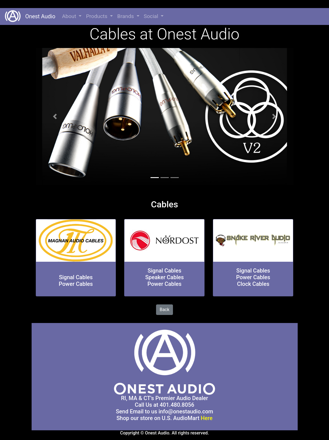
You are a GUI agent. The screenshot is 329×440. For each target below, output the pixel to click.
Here (207, 418)
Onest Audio (38, 16)
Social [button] (152, 16)
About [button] (70, 16)
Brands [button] (126, 16)
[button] (55, 116)
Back (164, 309)
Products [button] (97, 16)
